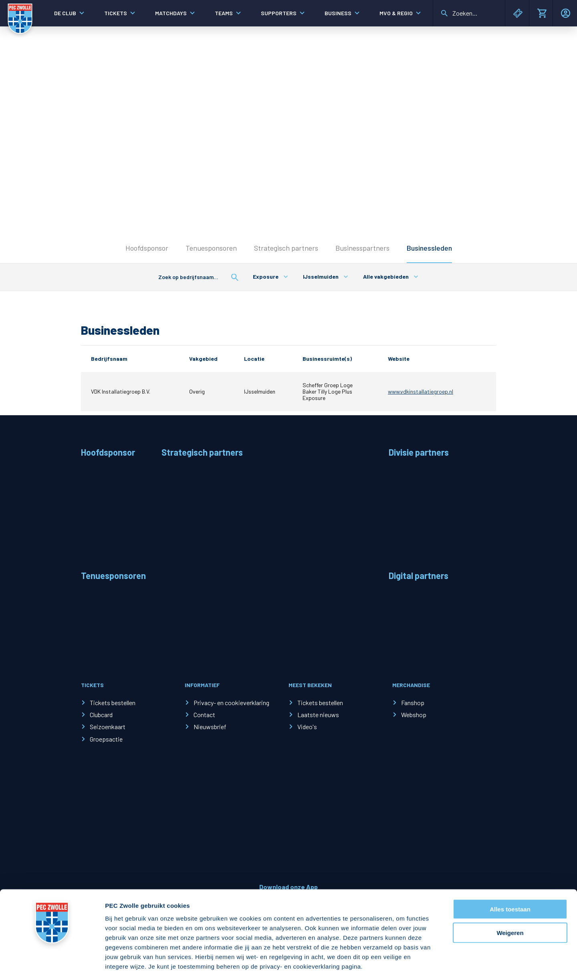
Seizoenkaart (107, 726)
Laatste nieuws (318, 714)
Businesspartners (362, 247)
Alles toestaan (510, 867)
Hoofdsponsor (146, 247)
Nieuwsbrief (210, 726)
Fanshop (412, 702)
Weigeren (509, 891)
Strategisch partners (286, 247)
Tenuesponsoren (211, 247)
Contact (204, 714)
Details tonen (433, 957)
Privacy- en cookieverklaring (231, 702)
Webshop (413, 714)
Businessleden (429, 247)
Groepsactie (106, 739)
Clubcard (101, 714)
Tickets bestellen (112, 702)
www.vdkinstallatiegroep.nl (420, 391)
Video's (307, 726)
